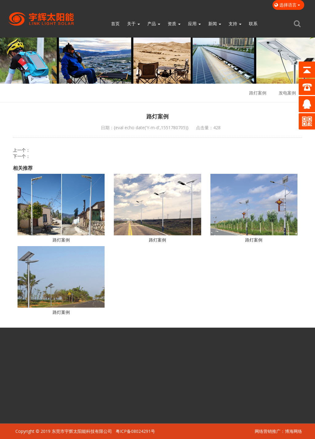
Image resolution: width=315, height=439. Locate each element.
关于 (133, 23)
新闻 (214, 23)
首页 (115, 23)
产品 (153, 23)
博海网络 (293, 431)
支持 (235, 23)
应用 (194, 23)
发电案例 (287, 93)
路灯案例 (257, 93)
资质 (174, 23)
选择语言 (288, 5)
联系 (253, 23)
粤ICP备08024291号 (135, 431)
